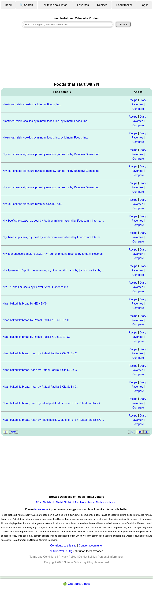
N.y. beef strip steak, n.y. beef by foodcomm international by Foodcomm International (54, 220)
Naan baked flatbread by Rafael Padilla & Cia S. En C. (36, 320)
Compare (138, 108)
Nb (49, 502)
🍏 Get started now (76, 584)
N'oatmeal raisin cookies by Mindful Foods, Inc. (32, 104)
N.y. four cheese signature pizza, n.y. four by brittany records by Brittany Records (53, 253)
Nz (115, 502)
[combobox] (67, 24)
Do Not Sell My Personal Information (101, 556)
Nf (61, 502)
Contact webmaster (91, 545)
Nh (65, 502)
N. (40, 502)
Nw (107, 502)
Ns (90, 502)
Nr (86, 502)
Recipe (133, 100)
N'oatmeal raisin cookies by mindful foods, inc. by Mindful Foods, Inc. (45, 121)
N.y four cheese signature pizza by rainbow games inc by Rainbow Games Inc (51, 154)
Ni (69, 502)
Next (13, 431)
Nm (77, 502)
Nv (102, 502)
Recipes (102, 4)
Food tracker (124, 4)
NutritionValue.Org (61, 551)
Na (44, 502)
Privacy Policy (67, 556)
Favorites (83, 4)
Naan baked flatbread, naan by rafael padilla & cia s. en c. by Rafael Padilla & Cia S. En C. (54, 403)
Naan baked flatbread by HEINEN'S (25, 303)
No (82, 502)
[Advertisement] (76, 55)
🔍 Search (26, 4)
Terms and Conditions (43, 556)
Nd (53, 502)
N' (37, 502)
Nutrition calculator (55, 4)
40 (146, 431)
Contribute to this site (63, 545)
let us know (41, 509)
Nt (93, 502)
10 (131, 431)
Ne (57, 502)
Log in (144, 4)
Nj (73, 502)
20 (139, 431)
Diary (143, 100)
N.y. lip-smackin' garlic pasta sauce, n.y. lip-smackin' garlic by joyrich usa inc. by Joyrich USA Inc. (54, 270)
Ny (111, 502)
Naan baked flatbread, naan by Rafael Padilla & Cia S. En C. (40, 353)
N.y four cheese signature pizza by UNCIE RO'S (32, 203)
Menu (8, 4)
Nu (97, 502)
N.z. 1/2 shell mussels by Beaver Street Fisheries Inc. (36, 287)
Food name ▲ (62, 91)
